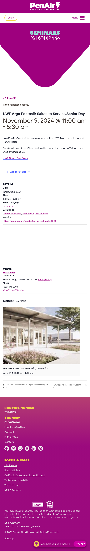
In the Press (11, 437)
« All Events (9, 98)
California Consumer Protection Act (24, 475)
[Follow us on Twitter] (13, 449)
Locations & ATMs (14, 427)
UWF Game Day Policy (15, 158)
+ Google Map (44, 279)
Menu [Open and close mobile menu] (78, 17)
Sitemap (9, 538)
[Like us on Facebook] (6, 449)
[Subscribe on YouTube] (27, 449)
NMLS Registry (12, 490)
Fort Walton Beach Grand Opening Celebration (25, 368)
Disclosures (10, 465)
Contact (9, 432)
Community (9, 206)
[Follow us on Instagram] (20, 449)
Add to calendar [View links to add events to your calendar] (18, 172)
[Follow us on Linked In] (33, 449)
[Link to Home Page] (45, 6)
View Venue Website (13, 290)
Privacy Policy (12, 470)
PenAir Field (28, 213)
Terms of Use (11, 485)
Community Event (12, 213)
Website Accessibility (16, 480)
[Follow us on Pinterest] (40, 449)
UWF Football (41, 213)
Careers (9, 442)
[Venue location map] (45, 245)
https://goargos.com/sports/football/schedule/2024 (29, 221)
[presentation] (41, 335)
